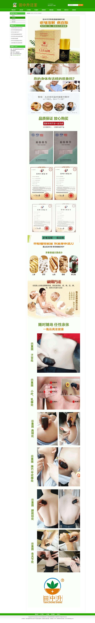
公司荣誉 (29, 9)
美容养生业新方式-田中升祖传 (16, 27)
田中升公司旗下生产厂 (15, 32)
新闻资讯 (44, 9)
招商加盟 (51, 9)
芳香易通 (59, 9)
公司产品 (35, 13)
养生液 (13, 15)
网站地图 (76, 0)
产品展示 (36, 9)
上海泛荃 (21, 9)
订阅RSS (58, 614)
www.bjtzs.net (36, 616)
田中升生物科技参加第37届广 (16, 34)
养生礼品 (13, 19)
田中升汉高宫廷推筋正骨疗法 (16, 40)
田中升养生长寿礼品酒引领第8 (17, 36)
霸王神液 (13, 21)
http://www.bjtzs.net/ (17, 55)
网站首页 (72, 0)
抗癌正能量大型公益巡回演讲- (16, 42)
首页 (32, 13)
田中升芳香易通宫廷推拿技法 (16, 29)
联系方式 (79, 0)
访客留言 (74, 9)
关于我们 (42, 614)
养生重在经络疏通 (14, 38)
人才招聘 (47, 614)
